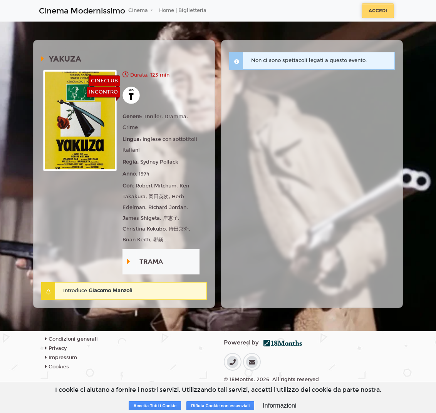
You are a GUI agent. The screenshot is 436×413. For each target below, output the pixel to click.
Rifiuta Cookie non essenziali (220, 405)
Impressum (61, 357)
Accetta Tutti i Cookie (154, 405)
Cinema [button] (138, 10)
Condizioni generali (71, 339)
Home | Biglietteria (182, 10)
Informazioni (279, 405)
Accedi (378, 10)
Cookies (57, 367)
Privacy (56, 348)
